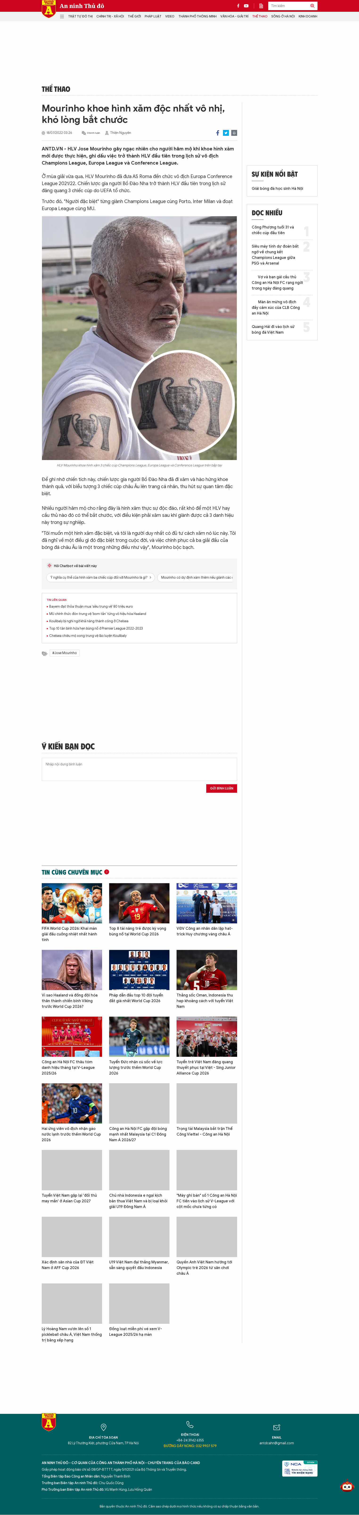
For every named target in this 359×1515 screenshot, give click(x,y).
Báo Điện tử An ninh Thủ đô (48, 9)
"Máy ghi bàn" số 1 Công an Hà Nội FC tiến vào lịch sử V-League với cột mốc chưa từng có (207, 1201)
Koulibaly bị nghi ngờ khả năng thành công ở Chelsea (88, 621)
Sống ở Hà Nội (283, 16)
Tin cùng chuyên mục (72, 872)
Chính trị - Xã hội (110, 16)
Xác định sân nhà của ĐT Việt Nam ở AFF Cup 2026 (68, 1265)
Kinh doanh (308, 16)
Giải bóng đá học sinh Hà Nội (277, 188)
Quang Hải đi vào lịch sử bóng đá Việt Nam (273, 329)
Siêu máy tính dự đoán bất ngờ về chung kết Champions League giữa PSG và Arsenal (275, 255)
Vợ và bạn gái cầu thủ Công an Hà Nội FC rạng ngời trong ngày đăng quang (277, 283)
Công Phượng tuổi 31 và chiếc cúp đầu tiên (273, 230)
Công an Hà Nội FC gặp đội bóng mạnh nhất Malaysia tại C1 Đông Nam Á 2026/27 (138, 1134)
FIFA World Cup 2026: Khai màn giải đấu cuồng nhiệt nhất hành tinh (69, 934)
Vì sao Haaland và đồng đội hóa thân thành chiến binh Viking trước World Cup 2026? (70, 1001)
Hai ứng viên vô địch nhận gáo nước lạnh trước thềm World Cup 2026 (71, 1134)
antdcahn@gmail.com (277, 1443)
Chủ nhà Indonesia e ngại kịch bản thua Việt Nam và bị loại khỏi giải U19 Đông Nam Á (138, 1201)
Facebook (218, 133)
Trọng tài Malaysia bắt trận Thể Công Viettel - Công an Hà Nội (204, 1131)
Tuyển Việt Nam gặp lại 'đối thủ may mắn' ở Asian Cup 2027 (69, 1198)
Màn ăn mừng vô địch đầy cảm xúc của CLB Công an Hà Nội (276, 308)
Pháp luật (153, 16)
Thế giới (134, 16)
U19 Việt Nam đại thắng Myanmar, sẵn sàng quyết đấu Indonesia (139, 1265)
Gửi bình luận (221, 788)
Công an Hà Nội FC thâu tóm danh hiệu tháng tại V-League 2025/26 (68, 1068)
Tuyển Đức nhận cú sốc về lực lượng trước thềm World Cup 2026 (135, 1068)
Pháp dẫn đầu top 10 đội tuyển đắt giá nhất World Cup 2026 (136, 998)
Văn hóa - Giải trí (234, 16)
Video (169, 16)
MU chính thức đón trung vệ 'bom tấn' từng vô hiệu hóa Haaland (97, 614)
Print (234, 133)
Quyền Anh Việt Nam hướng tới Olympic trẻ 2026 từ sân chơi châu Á (204, 1268)
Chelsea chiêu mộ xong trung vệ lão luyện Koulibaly (88, 636)
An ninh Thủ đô (82, 6)
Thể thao (260, 16)
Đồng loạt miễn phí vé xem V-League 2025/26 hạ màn (135, 1332)
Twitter (226, 133)
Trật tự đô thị (80, 16)
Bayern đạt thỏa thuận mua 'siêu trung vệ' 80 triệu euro (91, 607)
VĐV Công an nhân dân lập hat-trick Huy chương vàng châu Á (205, 931)
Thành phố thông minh (197, 16)
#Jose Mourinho (64, 653)
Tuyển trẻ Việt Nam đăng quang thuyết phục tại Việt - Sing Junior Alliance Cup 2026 (206, 1068)
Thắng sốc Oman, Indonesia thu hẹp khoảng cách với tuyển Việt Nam (205, 1001)
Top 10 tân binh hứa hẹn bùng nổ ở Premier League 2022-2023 (96, 629)
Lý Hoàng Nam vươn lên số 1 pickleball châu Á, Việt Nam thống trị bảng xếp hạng (72, 1335)
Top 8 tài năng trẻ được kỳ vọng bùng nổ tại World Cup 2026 (137, 931)
